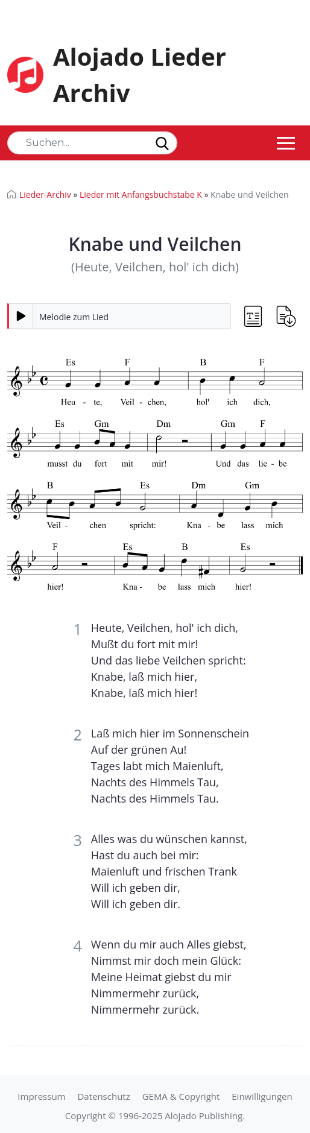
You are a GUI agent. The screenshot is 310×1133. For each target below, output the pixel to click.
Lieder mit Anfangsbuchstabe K (141, 194)
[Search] (92, 142)
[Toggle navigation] (286, 143)
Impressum (41, 1096)
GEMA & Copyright (181, 1096)
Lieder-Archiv (45, 194)
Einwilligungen (262, 1096)
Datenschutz (103, 1096)
